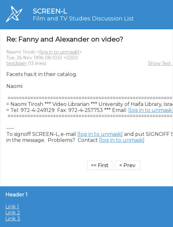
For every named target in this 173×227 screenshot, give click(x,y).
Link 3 (12, 219)
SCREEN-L (50, 11)
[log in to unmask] (59, 52)
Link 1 (12, 207)
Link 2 (12, 213)
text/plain (16, 63)
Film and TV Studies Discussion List (83, 18)
